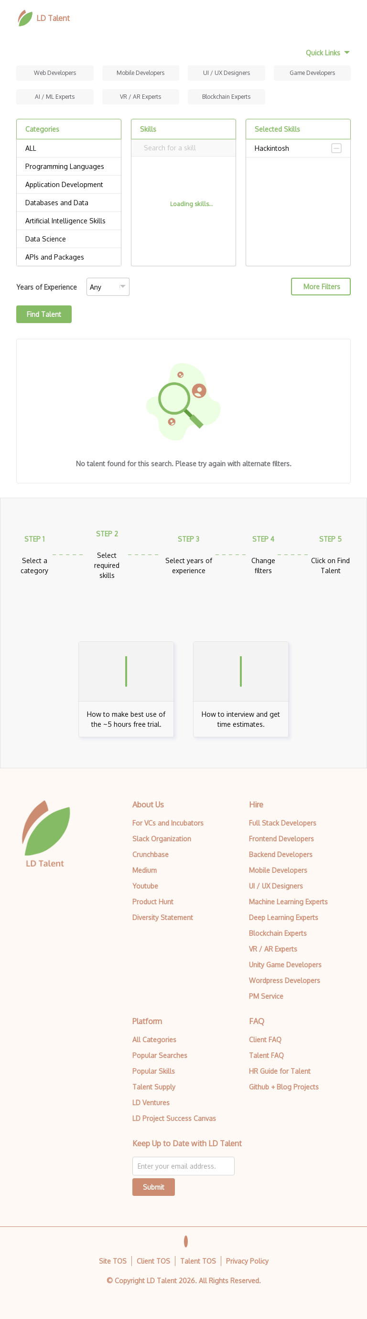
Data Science (69, 239)
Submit (153, 1187)
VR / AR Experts (140, 96)
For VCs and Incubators (168, 823)
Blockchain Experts (226, 96)
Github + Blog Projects (284, 1087)
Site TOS (113, 1261)
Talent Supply (153, 1087)
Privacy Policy (247, 1261)
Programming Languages (69, 166)
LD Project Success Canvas (174, 1118)
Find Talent (44, 314)
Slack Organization (161, 839)
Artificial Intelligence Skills (69, 221)
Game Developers (312, 72)
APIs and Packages (69, 257)
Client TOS (153, 1261)
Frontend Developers (281, 839)
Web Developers (55, 72)
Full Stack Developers (282, 823)
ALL (69, 148)
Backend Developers (281, 854)
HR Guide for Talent (280, 1071)
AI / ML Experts (55, 96)
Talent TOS (198, 1261)
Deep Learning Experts (283, 917)
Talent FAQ (266, 1055)
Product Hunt (152, 902)
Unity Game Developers (285, 965)
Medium (144, 870)
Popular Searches (159, 1055)
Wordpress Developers (284, 980)
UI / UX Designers (226, 72)
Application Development (69, 185)
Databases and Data (69, 203)
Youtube (145, 886)
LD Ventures (151, 1103)
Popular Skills (153, 1071)
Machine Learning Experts (288, 902)
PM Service (266, 996)
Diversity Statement (162, 917)
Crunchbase (150, 854)
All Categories (154, 1040)
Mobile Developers (140, 72)
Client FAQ (265, 1040)
